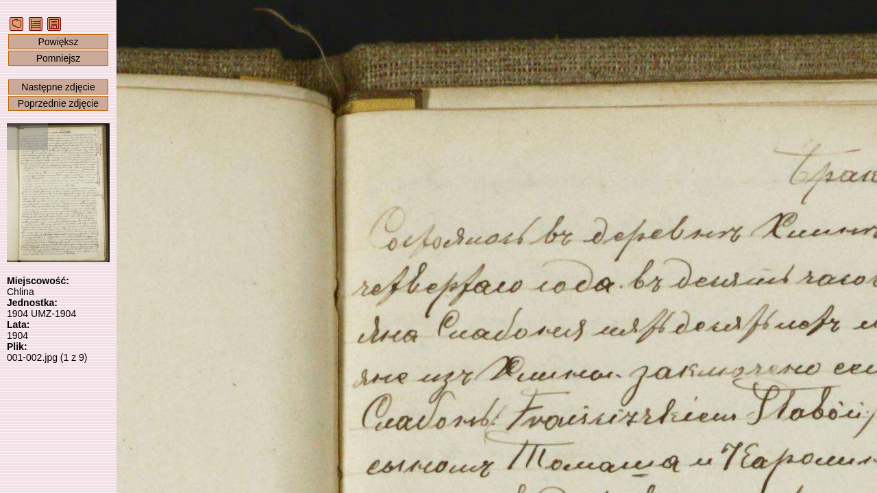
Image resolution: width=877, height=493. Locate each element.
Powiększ (58, 41)
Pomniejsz (58, 58)
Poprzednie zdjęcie (58, 103)
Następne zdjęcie (58, 86)
